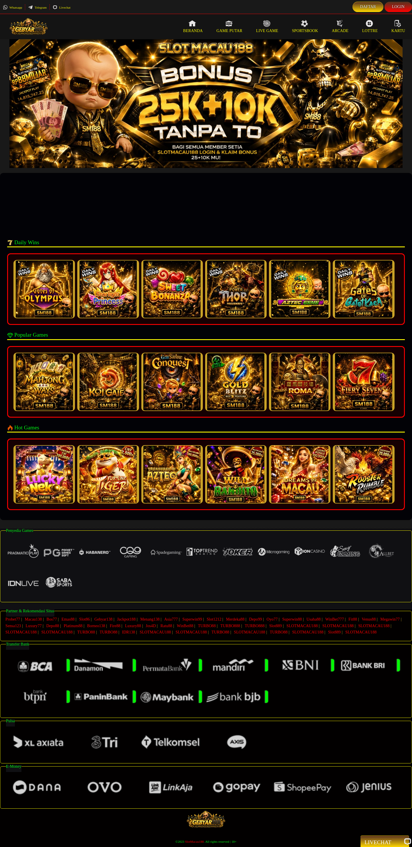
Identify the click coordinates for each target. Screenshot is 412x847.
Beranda (193, 26)
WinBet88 (185, 625)
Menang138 (150, 619)
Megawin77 (390, 619)
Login (398, 7)
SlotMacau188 (194, 840)
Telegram (37, 7)
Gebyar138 (103, 619)
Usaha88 (313, 619)
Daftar (368, 7)
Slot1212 (214, 619)
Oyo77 (272, 619)
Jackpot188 (126, 619)
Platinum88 (73, 625)
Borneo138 (96, 625)
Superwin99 (192, 619)
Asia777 (171, 619)
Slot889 (275, 625)
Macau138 (33, 619)
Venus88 (369, 619)
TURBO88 (207, 625)
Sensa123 (13, 625)
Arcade (340, 26)
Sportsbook (305, 26)
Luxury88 (133, 625)
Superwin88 (292, 619)
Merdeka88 (235, 619)
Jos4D (151, 625)
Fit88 (352, 619)
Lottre (370, 26)
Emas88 (68, 619)
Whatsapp (12, 7)
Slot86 (84, 619)
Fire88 (115, 625)
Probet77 (12, 619)
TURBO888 (230, 625)
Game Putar (229, 26)
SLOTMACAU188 (302, 625)
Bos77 (52, 619)
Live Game (267, 26)
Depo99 (255, 619)
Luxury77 (34, 625)
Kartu (398, 26)
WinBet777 (334, 619)
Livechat (61, 7)
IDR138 (128, 631)
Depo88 (52, 625)
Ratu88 (166, 625)
